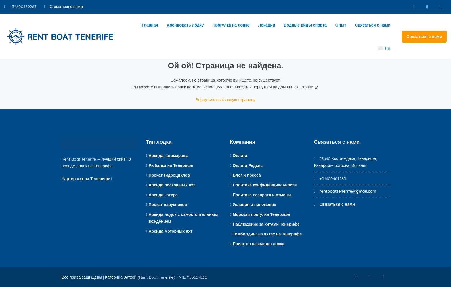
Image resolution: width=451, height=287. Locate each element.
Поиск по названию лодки (259, 243)
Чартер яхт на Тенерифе (87, 178)
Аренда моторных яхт (171, 231)
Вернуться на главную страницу (225, 99)
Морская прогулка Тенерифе (261, 214)
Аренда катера (163, 194)
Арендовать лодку (185, 25)
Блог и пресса (247, 175)
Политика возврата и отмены (262, 194)
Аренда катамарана (168, 155)
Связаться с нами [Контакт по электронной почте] (63, 6)
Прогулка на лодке (230, 25)
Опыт (340, 25)
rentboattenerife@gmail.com (347, 191)
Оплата (240, 155)
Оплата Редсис (248, 165)
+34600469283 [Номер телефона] (20, 6)
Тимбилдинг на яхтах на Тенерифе (267, 234)
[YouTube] (440, 6)
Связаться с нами (373, 25)
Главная (150, 25)
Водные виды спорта (305, 25)
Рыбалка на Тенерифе (171, 165)
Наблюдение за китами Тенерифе (266, 224)
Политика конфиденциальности (265, 185)
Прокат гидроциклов (169, 175)
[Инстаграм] (426, 6)
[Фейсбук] (412, 6)
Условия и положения (254, 204)
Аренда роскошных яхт (172, 185)
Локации (266, 25)
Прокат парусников (168, 204)
